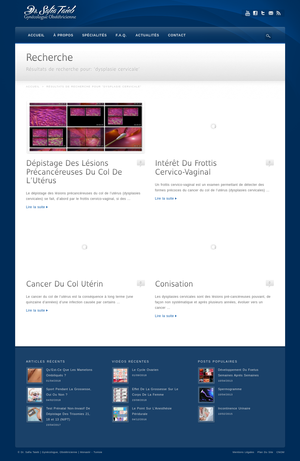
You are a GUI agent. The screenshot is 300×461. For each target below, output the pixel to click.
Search (268, 36)
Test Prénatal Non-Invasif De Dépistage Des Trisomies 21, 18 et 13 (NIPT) (68, 414)
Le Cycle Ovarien (145, 369)
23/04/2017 (53, 425)
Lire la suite (35, 207)
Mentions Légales (243, 452)
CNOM (280, 452)
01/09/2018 (139, 375)
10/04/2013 (225, 380)
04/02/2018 (53, 400)
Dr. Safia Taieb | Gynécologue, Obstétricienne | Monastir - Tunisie (61, 452)
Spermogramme (230, 389)
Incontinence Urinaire (234, 408)
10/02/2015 (225, 413)
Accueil (33, 86)
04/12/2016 (139, 419)
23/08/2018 (139, 400)
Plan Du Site (265, 452)
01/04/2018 (53, 380)
